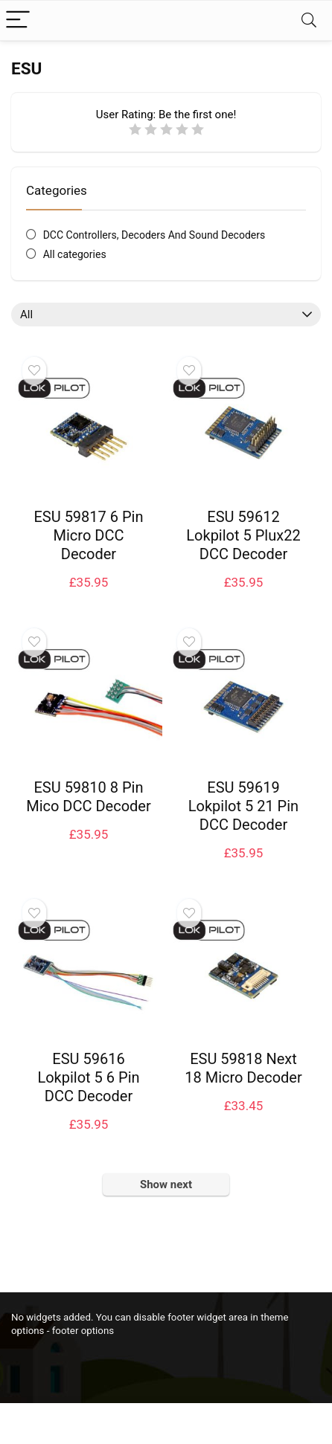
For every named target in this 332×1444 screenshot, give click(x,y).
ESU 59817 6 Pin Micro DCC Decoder (88, 535)
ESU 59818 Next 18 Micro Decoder (243, 1068)
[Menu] (18, 20)
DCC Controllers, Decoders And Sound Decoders (154, 235)
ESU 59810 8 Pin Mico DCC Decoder (88, 797)
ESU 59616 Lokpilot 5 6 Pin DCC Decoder (88, 1077)
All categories (74, 254)
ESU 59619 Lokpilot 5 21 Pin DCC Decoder (243, 806)
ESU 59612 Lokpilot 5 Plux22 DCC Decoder (243, 535)
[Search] (309, 20)
